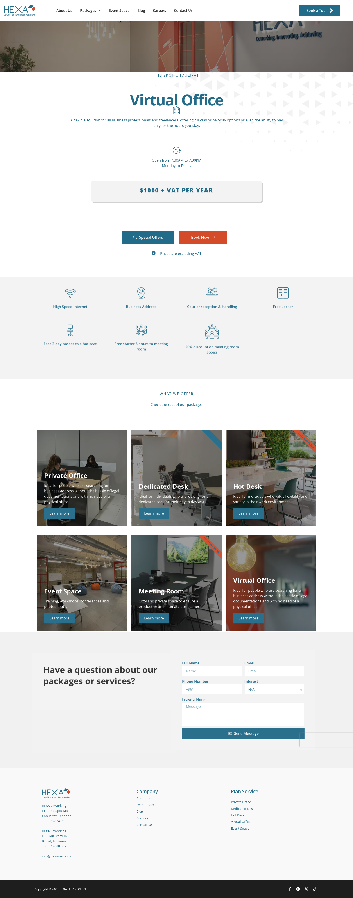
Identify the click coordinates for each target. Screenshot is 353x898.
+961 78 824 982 (54, 821)
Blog (141, 10)
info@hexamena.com (58, 856)
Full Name (111, 663)
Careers (159, 10)
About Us (64, 10)
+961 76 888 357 (54, 846)
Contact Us (183, 10)
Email (170, 663)
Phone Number (116, 681)
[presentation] (249, 740)
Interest (172, 681)
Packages (90, 10)
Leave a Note (114, 699)
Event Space (119, 10)
